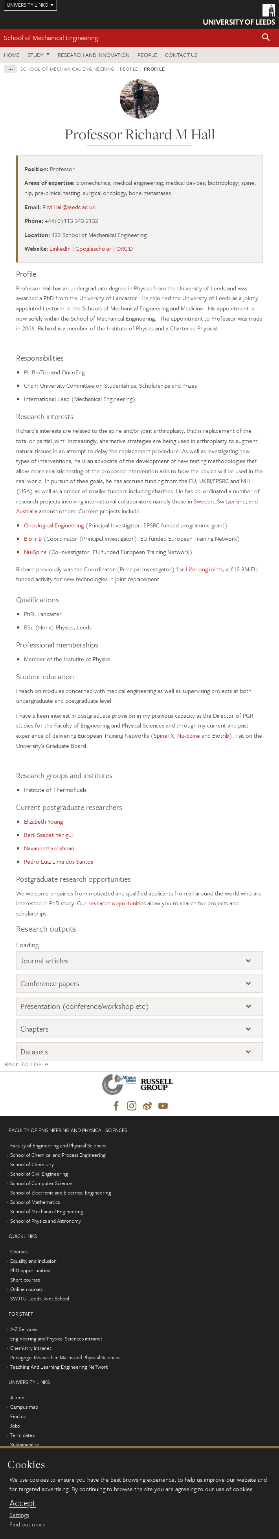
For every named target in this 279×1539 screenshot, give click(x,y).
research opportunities (117, 903)
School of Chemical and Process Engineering (58, 1155)
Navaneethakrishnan (49, 848)
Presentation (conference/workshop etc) (84, 1006)
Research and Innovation (94, 55)
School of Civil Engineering (39, 1174)
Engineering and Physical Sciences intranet (56, 1338)
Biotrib (220, 735)
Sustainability (24, 1444)
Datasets (34, 1051)
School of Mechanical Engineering (51, 37)
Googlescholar (93, 248)
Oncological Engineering (54, 525)
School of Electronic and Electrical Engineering (60, 1192)
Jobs (15, 1426)
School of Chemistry (32, 1164)
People (147, 55)
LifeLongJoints (204, 569)
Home (12, 55)
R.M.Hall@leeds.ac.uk (68, 206)
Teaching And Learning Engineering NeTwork (59, 1367)
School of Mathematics (35, 1202)
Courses (19, 1251)
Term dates (22, 1435)
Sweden (204, 501)
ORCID (124, 248)
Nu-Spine (35, 551)
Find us (18, 1416)
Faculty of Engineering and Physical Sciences (58, 1145)
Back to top (23, 1064)
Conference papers (49, 983)
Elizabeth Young (43, 821)
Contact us (181, 55)
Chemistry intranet (30, 1348)
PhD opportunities (30, 1270)
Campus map (24, 1407)
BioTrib (33, 538)
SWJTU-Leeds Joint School (39, 1298)
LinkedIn (60, 248)
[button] (266, 38)
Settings (19, 1514)
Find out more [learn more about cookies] (27, 1524)
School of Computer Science (41, 1183)
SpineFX (164, 735)
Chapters (34, 1028)
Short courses (25, 1280)
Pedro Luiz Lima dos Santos (58, 861)
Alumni (18, 1397)
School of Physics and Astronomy (45, 1221)
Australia (26, 511)
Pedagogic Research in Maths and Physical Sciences (65, 1357)
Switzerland (231, 501)
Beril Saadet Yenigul (48, 834)
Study (36, 55)
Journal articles (44, 960)
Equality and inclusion (33, 1261)
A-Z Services (23, 1329)
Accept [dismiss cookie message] (22, 1503)
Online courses (26, 1289)
